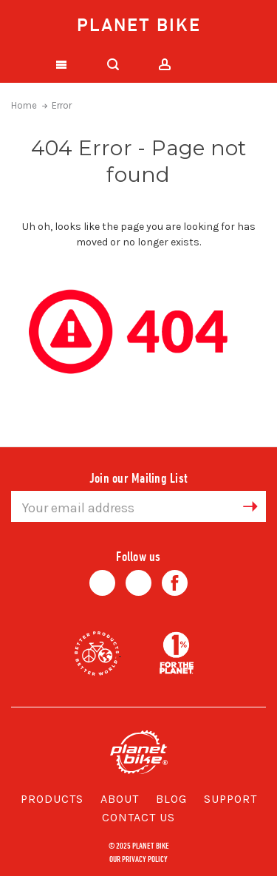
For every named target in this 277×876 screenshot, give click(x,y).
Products (52, 799)
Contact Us (138, 817)
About (119, 799)
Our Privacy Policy (138, 858)
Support (230, 799)
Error (62, 105)
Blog (171, 799)
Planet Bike (139, 24)
